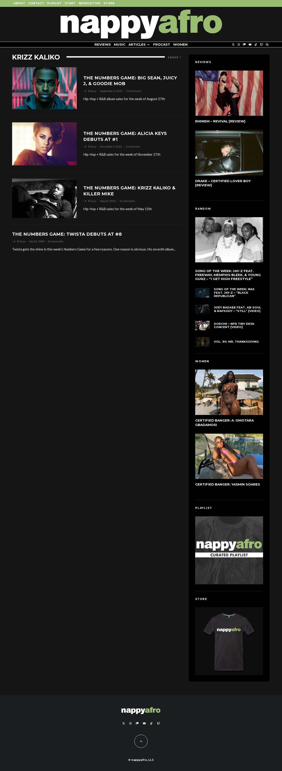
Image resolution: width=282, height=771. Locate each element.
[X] (233, 44)
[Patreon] (244, 44)
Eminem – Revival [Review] (220, 121)
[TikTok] (256, 44)
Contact (36, 3)
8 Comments (55, 241)
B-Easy (92, 91)
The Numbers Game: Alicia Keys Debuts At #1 (125, 136)
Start (70, 3)
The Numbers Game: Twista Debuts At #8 (67, 234)
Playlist (54, 3)
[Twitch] (261, 44)
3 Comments (127, 201)
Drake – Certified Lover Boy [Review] (223, 183)
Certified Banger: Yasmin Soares (227, 485)
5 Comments (133, 91)
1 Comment (133, 146)
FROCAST (161, 44)
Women (180, 44)
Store (109, 3)
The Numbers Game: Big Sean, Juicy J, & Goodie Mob (130, 80)
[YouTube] (250, 44)
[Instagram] (238, 44)
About (19, 3)
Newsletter (89, 3)
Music (119, 44)
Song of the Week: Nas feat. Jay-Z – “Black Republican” (234, 294)
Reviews (103, 44)
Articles (137, 44)
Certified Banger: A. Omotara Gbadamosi (224, 422)
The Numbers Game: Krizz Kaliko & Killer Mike (129, 190)
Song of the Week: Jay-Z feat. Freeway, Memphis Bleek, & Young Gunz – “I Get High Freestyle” (228, 275)
